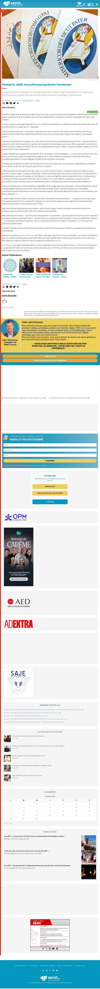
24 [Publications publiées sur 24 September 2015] (50, 815)
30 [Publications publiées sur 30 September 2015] (37, 819)
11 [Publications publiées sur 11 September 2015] (63, 808)
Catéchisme (8, 245)
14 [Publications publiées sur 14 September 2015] (10, 812)
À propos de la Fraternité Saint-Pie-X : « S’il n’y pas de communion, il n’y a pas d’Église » (38, 746)
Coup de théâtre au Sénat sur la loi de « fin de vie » (27, 776)
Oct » (10, 824)
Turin (79, 221)
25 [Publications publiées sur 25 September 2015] (63, 815)
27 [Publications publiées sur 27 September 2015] (89, 815)
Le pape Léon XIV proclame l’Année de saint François (28, 736)
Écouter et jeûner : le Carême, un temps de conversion (28, 756)
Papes (3, 11)
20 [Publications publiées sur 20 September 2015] (89, 812)
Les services (44, 966)
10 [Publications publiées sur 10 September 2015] (50, 808)
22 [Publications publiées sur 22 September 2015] (24, 815)
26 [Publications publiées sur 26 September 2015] (76, 815)
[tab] (40, 922)
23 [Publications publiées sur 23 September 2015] (37, 815)
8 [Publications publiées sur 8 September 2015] (23, 808)
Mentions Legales (56, 966)
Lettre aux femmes (27, 235)
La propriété (34, 966)
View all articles (8, 307)
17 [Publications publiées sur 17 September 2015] (50, 812)
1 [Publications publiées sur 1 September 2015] (23, 804)
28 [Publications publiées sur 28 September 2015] (10, 819)
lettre (39, 124)
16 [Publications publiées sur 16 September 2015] (37, 812)
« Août (6, 824)
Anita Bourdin (28, 100)
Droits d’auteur (68, 966)
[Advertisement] (50, 382)
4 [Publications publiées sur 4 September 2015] (63, 804)
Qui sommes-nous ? (21, 966)
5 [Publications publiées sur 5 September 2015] (76, 804)
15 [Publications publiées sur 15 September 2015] (24, 812)
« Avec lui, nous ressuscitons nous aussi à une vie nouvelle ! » (23, 716)
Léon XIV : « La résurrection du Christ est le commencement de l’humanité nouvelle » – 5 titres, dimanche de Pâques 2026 (41, 710)
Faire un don (50, 356)
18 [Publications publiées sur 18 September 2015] (63, 812)
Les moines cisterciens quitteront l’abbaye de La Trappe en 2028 (31, 766)
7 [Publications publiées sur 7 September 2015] (10, 808)
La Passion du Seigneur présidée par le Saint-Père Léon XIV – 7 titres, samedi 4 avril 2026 (31, 722)
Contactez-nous (79, 966)
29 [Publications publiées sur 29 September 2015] (24, 819)
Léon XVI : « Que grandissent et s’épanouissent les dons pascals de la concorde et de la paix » (32, 719)
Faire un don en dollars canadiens (50, 360)
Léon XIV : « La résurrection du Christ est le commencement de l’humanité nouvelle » (29, 713)
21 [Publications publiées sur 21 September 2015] (10, 815)
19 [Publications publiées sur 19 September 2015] (76, 812)
